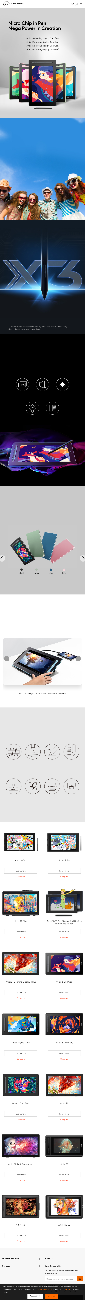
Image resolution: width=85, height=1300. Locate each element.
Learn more (21, 871)
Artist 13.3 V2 (64, 1225)
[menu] (80, 4)
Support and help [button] (21, 1259)
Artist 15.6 (20, 1225)
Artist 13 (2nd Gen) (64, 982)
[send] (80, 1278)
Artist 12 (64, 1164)
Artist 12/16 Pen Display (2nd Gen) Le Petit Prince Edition (64, 922)
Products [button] (64, 1259)
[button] (72, 4)
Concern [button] (21, 1266)
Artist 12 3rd (64, 860)
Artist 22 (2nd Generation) (20, 1164)
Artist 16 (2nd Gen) (64, 1042)
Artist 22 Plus (21, 921)
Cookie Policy (67, 1289)
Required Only (35, 1296)
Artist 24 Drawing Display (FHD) (21, 982)
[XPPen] (13, 3)
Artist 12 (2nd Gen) (20, 1103)
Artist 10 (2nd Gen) (21, 1042)
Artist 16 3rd (20, 860)
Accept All (51, 1296)
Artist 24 (64, 1103)
